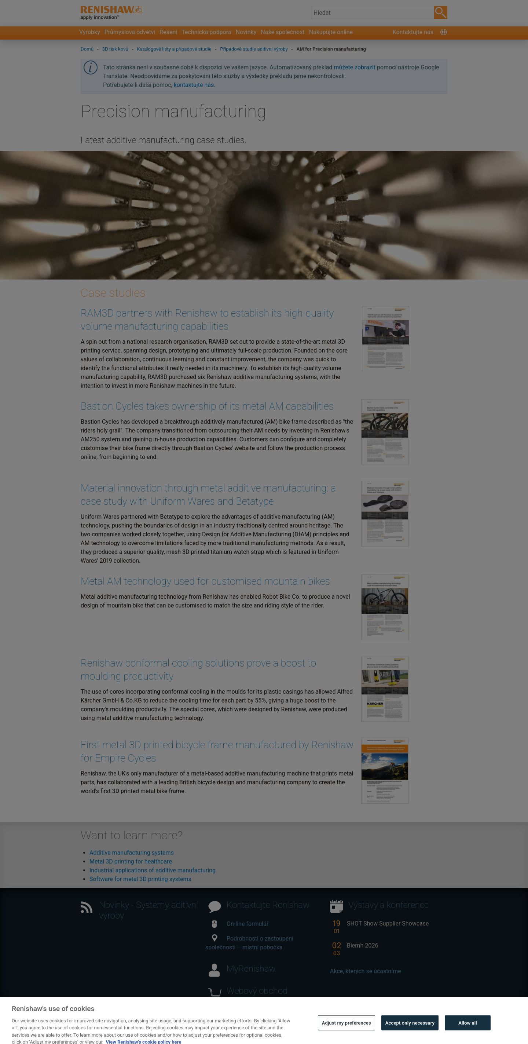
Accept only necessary (409, 1030)
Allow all (467, 1030)
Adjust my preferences (346, 1030)
